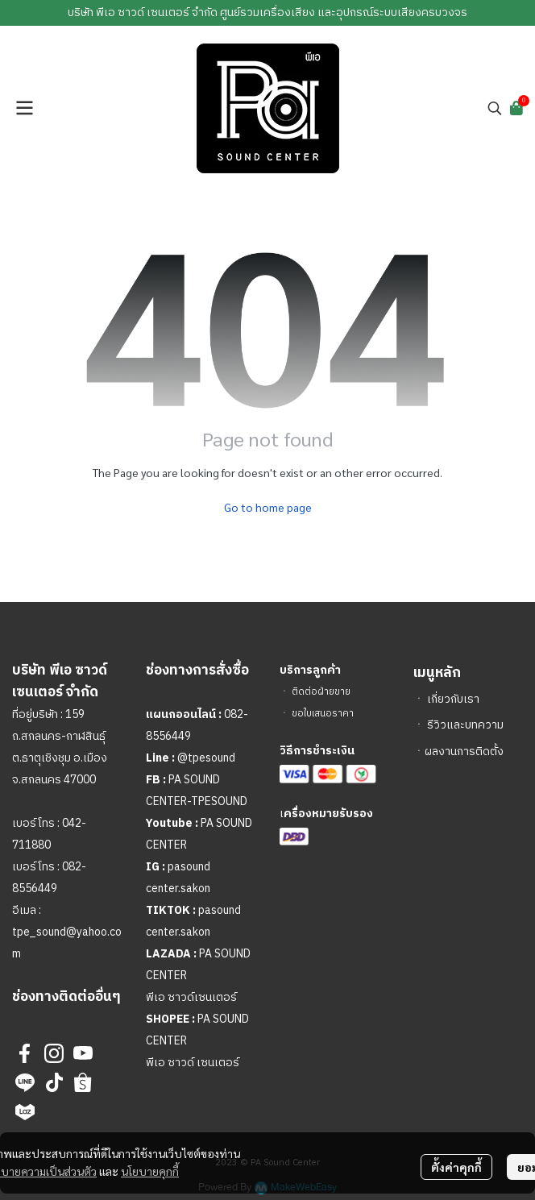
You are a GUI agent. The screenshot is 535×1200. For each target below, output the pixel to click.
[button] (494, 108)
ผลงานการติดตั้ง (464, 751)
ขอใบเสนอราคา (323, 713)
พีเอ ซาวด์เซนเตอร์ (191, 997)
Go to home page (268, 507)
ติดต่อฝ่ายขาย (321, 692)
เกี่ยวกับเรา (453, 699)
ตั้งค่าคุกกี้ (456, 1167)
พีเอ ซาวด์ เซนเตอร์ (192, 1062)
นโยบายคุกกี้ (150, 1171)
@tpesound (206, 758)
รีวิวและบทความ (465, 725)
